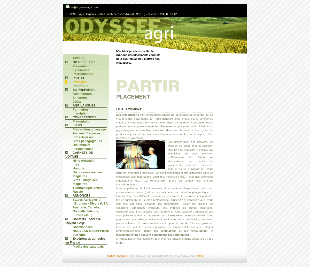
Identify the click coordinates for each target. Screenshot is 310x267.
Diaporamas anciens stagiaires (88, 174)
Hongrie (78, 168)
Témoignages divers (88, 188)
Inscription (80, 113)
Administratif (82, 94)
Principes (80, 82)
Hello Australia (83, 160)
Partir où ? (80, 86)
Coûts (77, 101)
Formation (80, 109)
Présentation (82, 66)
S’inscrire (80, 97)
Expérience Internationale (83, 72)
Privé (200, 255)
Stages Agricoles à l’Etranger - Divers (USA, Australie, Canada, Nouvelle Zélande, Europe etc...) (91, 207)
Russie (78, 191)
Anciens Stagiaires (87, 133)
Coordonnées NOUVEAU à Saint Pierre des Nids (91, 230)
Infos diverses (83, 137)
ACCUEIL (79, 58)
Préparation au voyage (89, 129)
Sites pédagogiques (87, 141)
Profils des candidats (88, 246)
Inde (76, 164)
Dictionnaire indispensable (83, 147)
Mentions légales (117, 255)
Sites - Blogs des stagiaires (85, 182)
